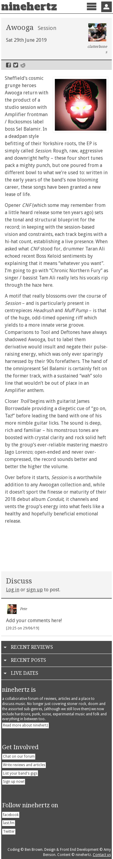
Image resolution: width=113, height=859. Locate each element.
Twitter (15, 65)
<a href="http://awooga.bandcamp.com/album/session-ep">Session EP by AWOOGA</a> (56, 546)
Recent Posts (28, 660)
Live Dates (24, 673)
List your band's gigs (20, 773)
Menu (91, 11)
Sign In (106, 7)
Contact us (102, 855)
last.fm (8, 823)
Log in (12, 590)
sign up (35, 590)
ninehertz (29, 6)
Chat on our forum (19, 756)
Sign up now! (13, 781)
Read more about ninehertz (25, 725)
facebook (11, 815)
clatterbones (97, 38)
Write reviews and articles (24, 765)
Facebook (8, 65)
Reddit (22, 65)
